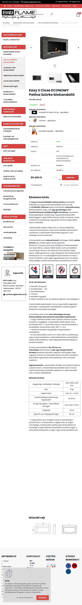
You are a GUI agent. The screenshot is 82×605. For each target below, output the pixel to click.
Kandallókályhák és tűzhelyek (11, 130)
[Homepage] (4, 6)
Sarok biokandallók (11, 81)
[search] (51, 15)
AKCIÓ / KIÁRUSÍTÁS (11, 40)
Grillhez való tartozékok (13, 171)
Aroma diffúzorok (10, 204)
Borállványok (8, 222)
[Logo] (19, 14)
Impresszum (66, 6)
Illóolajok (7, 209)
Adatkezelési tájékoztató (24, 6)
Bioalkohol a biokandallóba (9, 93)
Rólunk (9, 6)
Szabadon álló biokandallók (9, 69)
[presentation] (31, 47)
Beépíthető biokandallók (13, 75)
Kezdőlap (6, 23)
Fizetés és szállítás (43, 6)
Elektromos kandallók (12, 117)
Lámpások (7, 238)
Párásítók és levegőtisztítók (9, 197)
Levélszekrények (9, 232)
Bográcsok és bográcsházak (9, 177)
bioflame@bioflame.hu (32, 2)
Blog (74, 6)
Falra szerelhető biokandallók (48, 23)
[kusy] (55, 177)
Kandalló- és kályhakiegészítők (10, 137)
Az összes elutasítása (24, 598)
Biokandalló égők (10, 86)
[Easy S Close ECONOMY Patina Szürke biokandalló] (54, 48)
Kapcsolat (56, 6)
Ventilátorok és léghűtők (13, 191)
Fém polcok (8, 227)
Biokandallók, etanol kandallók (23, 23)
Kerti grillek (7, 165)
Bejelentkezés (63, 2)
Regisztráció (76, 2)
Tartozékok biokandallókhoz (10, 100)
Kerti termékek (9, 151)
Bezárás (42, 597)
